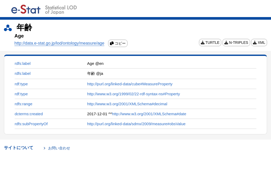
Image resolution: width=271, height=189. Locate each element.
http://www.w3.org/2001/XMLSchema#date (149, 114)
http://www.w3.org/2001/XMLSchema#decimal (127, 104)
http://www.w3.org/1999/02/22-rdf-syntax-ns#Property (133, 94)
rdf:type (21, 84)
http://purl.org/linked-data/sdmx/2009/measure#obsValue (136, 124)
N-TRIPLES (236, 42)
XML (259, 42)
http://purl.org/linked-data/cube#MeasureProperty (130, 84)
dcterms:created (29, 114)
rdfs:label (23, 63)
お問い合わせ (59, 148)
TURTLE (210, 42)
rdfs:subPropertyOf (31, 124)
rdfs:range (23, 104)
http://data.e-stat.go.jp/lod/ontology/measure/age (59, 43)
